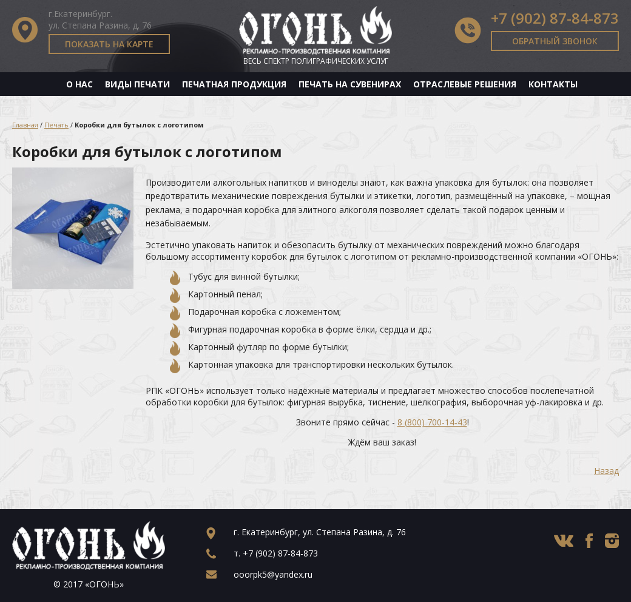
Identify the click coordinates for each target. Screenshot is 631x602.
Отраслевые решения (464, 84)
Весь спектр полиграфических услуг (315, 61)
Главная (25, 124)
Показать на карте (109, 44)
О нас (79, 84)
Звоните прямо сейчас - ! (382, 422)
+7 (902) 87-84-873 (555, 18)
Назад (606, 470)
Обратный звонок (555, 41)
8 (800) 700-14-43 (432, 422)
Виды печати (137, 84)
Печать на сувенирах (350, 84)
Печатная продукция (234, 84)
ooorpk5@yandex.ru (273, 574)
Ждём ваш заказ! (382, 442)
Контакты (553, 84)
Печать (56, 124)
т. (276, 553)
